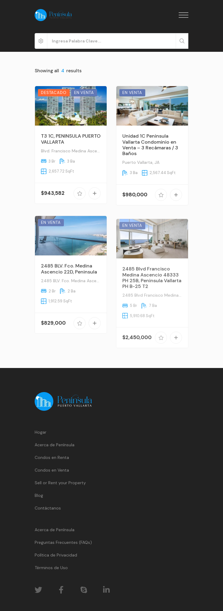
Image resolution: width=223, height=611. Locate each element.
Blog (39, 495)
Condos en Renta (52, 457)
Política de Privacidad (56, 555)
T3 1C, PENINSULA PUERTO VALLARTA (71, 139)
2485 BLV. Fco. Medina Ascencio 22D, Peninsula (69, 279)
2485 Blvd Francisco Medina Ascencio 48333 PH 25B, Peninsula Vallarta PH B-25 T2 (151, 296)
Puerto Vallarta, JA (140, 162)
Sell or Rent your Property (60, 482)
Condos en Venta (52, 470)
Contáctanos (48, 508)
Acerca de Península (54, 444)
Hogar (40, 432)
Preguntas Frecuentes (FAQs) (63, 542)
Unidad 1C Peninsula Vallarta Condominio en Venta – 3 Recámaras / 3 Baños (150, 145)
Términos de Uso (51, 567)
